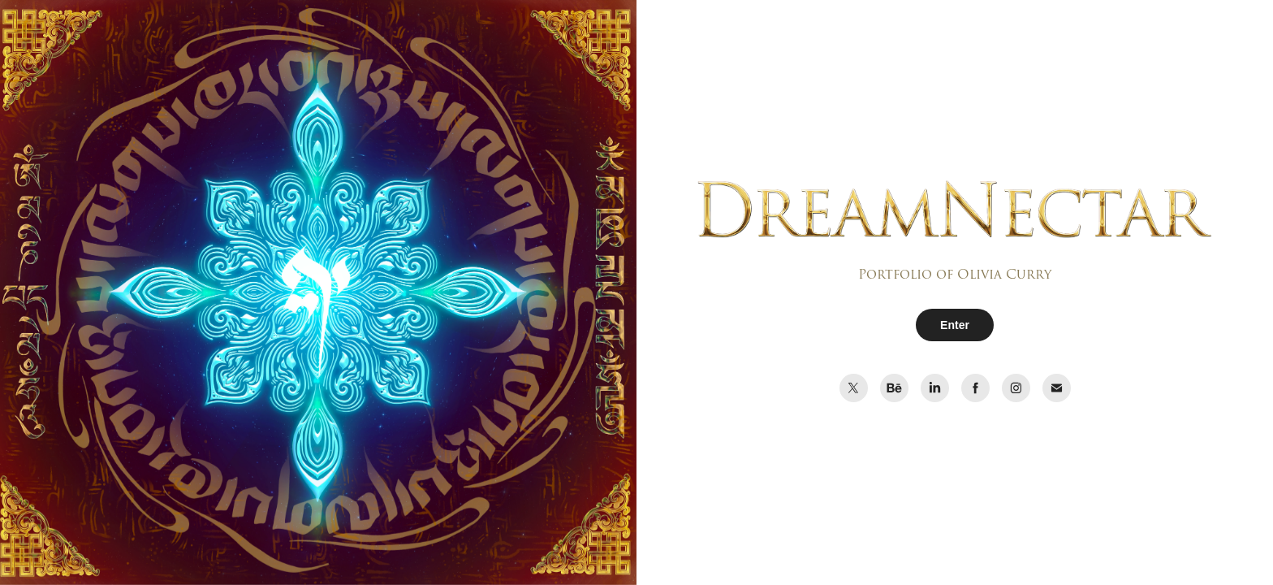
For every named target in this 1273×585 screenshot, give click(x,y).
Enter (954, 325)
